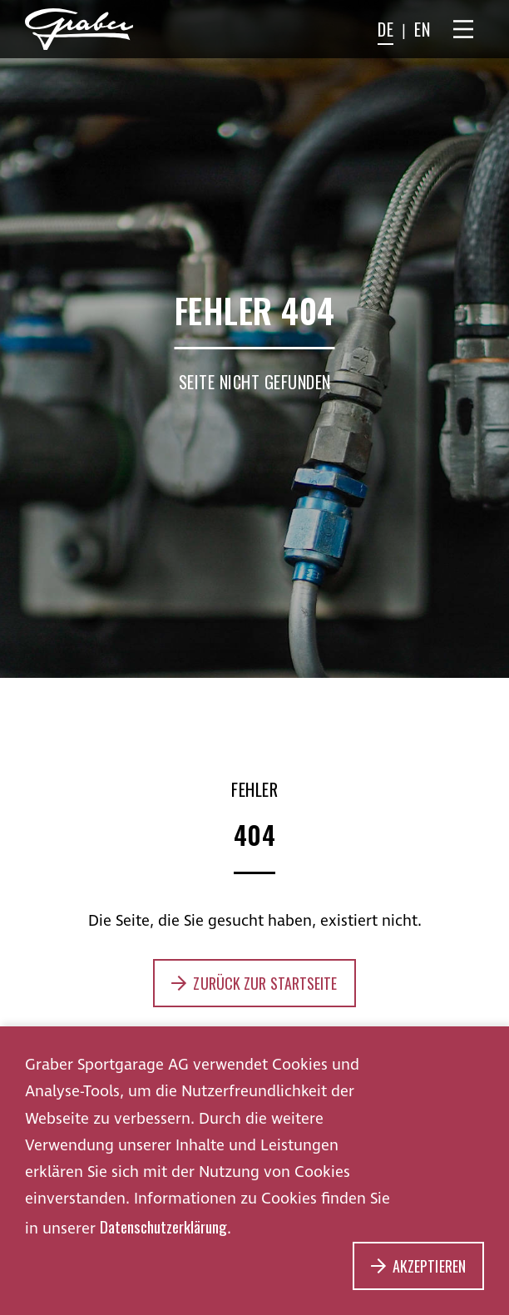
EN (422, 29)
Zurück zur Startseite (265, 983)
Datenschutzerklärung (163, 1226)
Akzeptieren (429, 1266)
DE (385, 29)
